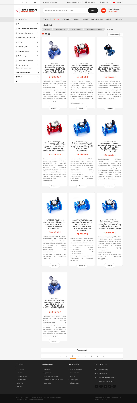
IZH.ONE (97, 397)
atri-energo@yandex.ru (109, 377)
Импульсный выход (23, 72)
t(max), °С (19, 77)
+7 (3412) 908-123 (109, 381)
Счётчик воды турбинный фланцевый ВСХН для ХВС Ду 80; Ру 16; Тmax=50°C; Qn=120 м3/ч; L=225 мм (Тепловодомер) (81, 146)
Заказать (54, 108)
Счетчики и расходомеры (94, 29)
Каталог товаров (60, 29)
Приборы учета (75, 29)
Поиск (93, 10)
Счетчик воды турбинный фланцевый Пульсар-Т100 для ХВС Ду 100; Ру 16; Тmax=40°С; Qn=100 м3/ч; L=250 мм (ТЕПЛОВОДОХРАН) (54, 304)
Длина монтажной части (24, 68)
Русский (117, 2)
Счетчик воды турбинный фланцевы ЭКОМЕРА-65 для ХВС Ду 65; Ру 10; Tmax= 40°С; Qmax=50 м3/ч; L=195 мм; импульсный (109, 69)
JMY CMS (104, 399)
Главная (47, 29)
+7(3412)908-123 (53, 2)
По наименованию (114, 34)
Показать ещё (82, 350)
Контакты (118, 19)
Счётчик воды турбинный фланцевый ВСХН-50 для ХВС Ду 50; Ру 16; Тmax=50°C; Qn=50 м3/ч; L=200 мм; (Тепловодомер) (54, 224)
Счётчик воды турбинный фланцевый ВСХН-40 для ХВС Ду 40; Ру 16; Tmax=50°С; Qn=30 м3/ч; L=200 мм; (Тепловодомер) (109, 147)
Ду (17, 81)
